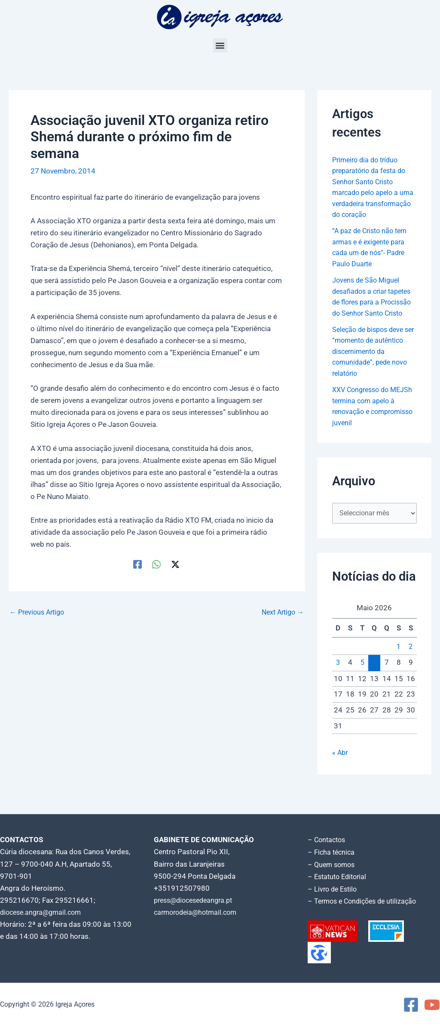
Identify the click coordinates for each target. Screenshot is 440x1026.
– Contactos (328, 841)
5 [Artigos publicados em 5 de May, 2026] (362, 685)
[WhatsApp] (156, 564)
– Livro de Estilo (334, 889)
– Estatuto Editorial (339, 877)
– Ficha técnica (332, 853)
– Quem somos (333, 865)
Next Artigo (281, 612)
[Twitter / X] (175, 564)
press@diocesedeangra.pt (197, 901)
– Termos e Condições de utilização (366, 901)
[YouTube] (432, 1005)
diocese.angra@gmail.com (43, 913)
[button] (220, 45)
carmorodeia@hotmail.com (198, 913)
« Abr (340, 775)
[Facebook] (137, 564)
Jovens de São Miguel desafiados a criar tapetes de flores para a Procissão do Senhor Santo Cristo (374, 313)
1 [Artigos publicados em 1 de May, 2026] (399, 669)
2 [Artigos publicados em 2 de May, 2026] (411, 669)
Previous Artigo (39, 612)
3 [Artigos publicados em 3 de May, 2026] (338, 685)
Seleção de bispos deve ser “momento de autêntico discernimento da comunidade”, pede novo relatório (371, 373)
